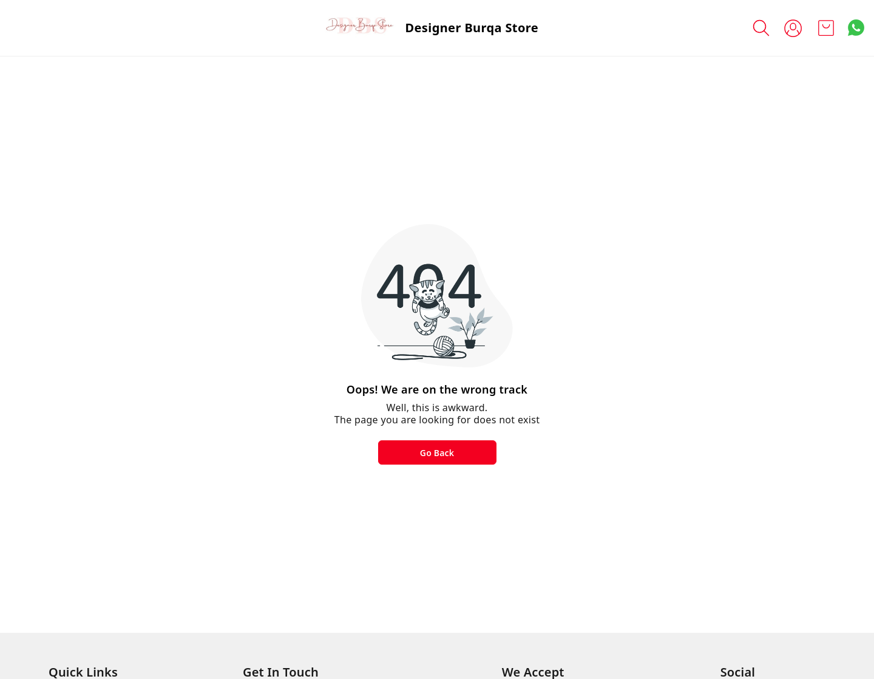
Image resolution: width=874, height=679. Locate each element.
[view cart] (826, 28)
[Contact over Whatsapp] (856, 27)
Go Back (437, 453)
